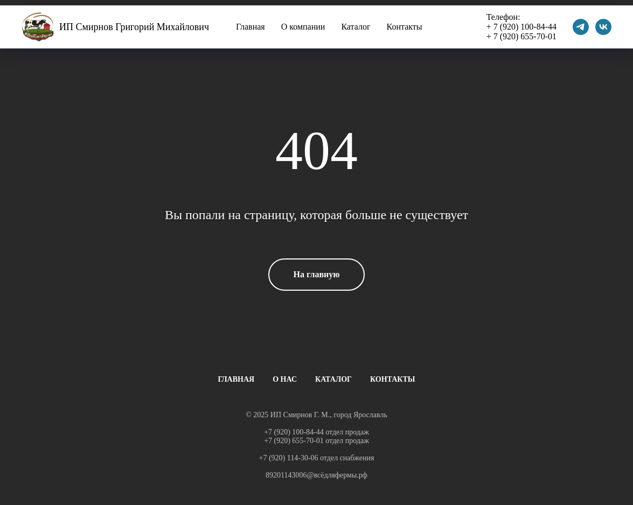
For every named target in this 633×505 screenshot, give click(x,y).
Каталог (355, 26)
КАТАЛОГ (333, 379)
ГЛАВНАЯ (236, 379)
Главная (250, 26)
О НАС (285, 379)
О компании (303, 26)
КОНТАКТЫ (392, 379)
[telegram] (581, 27)
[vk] (603, 27)
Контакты (404, 26)
